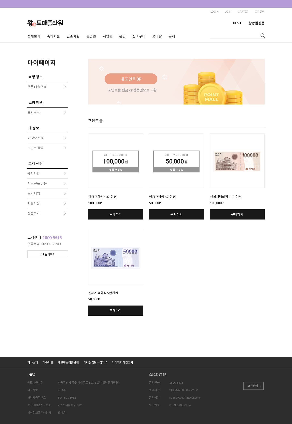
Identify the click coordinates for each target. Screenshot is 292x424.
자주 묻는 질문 (37, 183)
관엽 (122, 36)
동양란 (91, 36)
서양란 (108, 36)
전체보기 (33, 36)
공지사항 (33, 173)
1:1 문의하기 (47, 254)
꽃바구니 (138, 36)
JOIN (228, 11)
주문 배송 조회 (37, 87)
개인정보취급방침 (68, 362)
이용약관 (48, 362)
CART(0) (243, 11)
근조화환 (73, 36)
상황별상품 (256, 23)
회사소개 (32, 362)
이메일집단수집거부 (95, 362)
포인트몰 (33, 112)
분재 (172, 36)
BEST (237, 23)
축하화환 (53, 36)
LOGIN (214, 11)
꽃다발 (157, 36)
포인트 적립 (35, 148)
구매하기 (116, 214)
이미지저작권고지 (122, 362)
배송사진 (33, 203)
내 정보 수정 (35, 138)
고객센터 (260, 11)
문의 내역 (33, 193)
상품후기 (33, 213)
